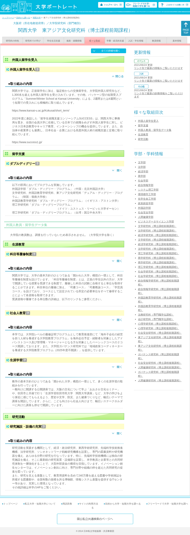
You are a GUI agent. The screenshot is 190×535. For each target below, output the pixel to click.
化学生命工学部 (147, 198)
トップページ (8, 18)
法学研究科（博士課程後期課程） (157, 248)
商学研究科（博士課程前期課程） (157, 257)
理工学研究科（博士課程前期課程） (158, 253)
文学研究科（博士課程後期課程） (157, 239)
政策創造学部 (145, 203)
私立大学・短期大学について (40, 503)
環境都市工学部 (147, 194)
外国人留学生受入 (148, 120)
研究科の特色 (12, 41)
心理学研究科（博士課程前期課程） (158, 323)
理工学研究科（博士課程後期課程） (158, 267)
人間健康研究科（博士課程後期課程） (160, 380)
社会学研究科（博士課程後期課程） (158, 276)
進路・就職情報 (74, 41)
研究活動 (143, 139)
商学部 (142, 176)
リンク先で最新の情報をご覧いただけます (158, 68)
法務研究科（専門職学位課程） (156, 314)
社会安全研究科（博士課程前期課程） (160, 332)
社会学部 (143, 180)
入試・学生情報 (135, 41)
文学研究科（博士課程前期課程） (157, 226)
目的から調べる (23, 18)
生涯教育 (143, 134)
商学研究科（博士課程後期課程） (157, 262)
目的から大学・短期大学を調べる (123, 503)
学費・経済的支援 (115, 41)
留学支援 (143, 125)
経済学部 (143, 171)
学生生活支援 (53, 41)
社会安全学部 (145, 212)
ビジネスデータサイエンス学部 (156, 221)
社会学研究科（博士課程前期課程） (158, 271)
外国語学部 (144, 207)
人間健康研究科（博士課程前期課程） (160, 367)
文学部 (142, 162)
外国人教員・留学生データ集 (154, 130)
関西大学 (37, 18)
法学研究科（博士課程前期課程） (157, 230)
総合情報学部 (145, 185)
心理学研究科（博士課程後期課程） (158, 328)
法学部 (142, 166)
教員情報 (156, 41)
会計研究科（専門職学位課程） (156, 319)
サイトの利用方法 (88, 503)
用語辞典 (67, 503)
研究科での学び (33, 41)
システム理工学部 (148, 189)
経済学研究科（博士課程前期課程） (158, 235)
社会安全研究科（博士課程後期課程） (160, 362)
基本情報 (177, 41)
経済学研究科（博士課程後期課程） (158, 244)
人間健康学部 (145, 217)
